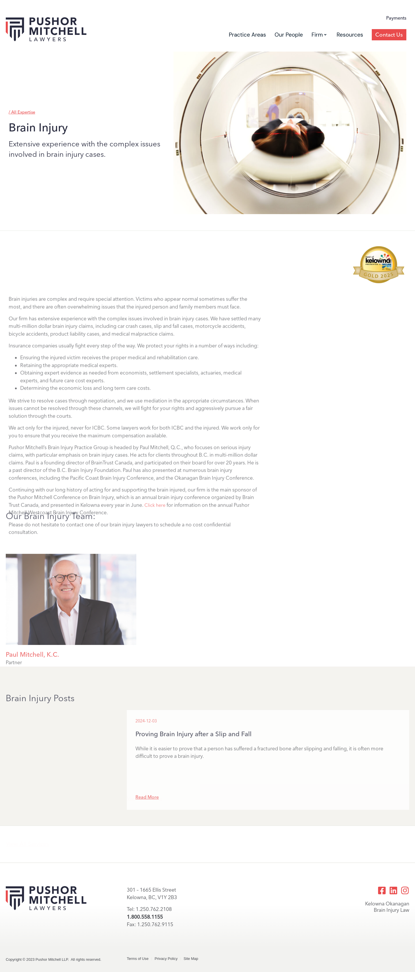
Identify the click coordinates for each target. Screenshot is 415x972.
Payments (396, 18)
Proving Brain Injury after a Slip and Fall (193, 781)
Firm (319, 34)
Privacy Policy (166, 958)
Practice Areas (247, 34)
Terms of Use (137, 958)
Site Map (191, 958)
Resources (350, 34)
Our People (289, 34)
